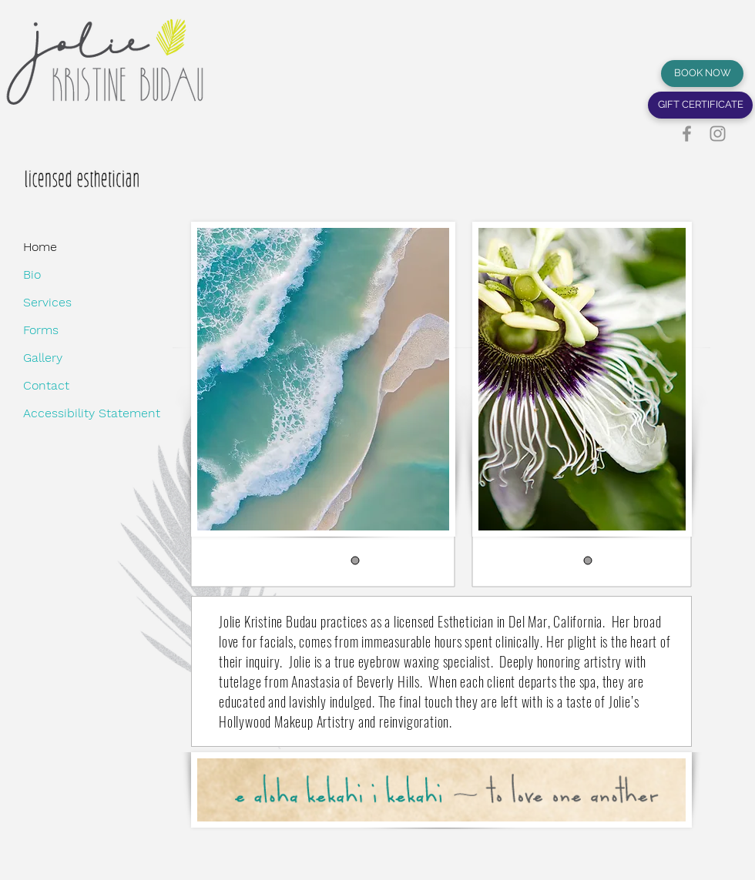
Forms (41, 330)
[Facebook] (686, 133)
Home (40, 246)
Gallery (42, 357)
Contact (46, 385)
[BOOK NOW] (702, 73)
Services (47, 302)
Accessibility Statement (61, 413)
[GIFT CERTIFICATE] (700, 105)
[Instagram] (717, 133)
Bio (32, 274)
